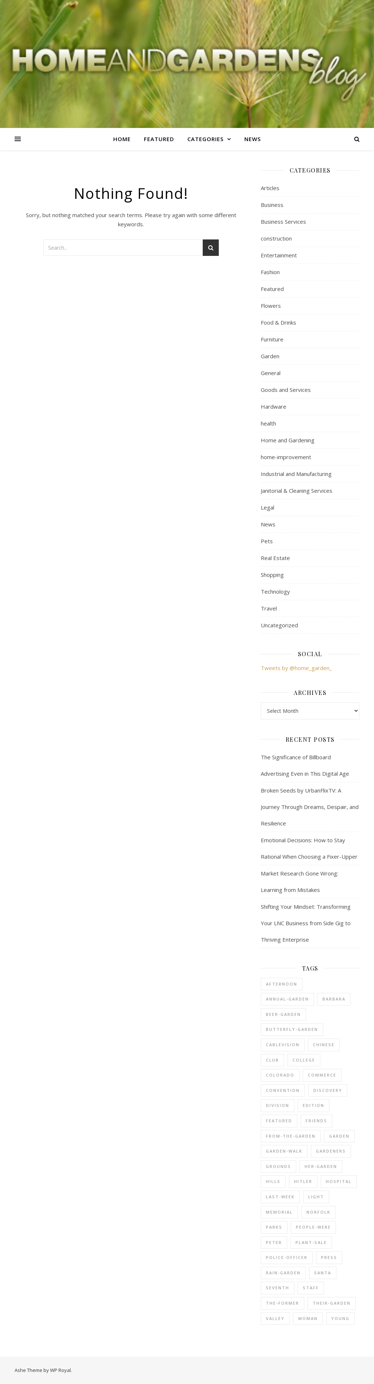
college (304, 1060)
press (329, 1257)
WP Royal (60, 1370)
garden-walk (284, 1151)
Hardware (273, 406)
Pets (267, 541)
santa (322, 1272)
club (272, 1060)
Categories (205, 139)
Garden (270, 356)
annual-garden (287, 999)
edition (313, 1105)
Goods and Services (286, 389)
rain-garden (283, 1272)
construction (276, 238)
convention (283, 1090)
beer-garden (283, 1014)
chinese (324, 1044)
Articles (270, 188)
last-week (280, 1196)
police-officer (287, 1257)
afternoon (281, 984)
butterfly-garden (292, 1029)
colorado (280, 1075)
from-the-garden (291, 1136)
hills (273, 1181)
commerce (322, 1075)
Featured (159, 139)
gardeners (331, 1151)
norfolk (318, 1212)
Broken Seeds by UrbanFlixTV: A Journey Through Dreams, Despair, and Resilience (310, 807)
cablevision (282, 1044)
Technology (275, 591)
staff (311, 1287)
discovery (327, 1090)
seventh (277, 1287)
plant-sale (311, 1242)
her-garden (321, 1166)
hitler (303, 1181)
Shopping (272, 574)
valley (275, 1318)
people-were (313, 1227)
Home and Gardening (287, 440)
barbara (334, 999)
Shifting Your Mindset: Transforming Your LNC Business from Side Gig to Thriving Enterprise (306, 923)
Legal (267, 507)
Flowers (271, 305)
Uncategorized (279, 625)
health (268, 423)
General (270, 373)
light (316, 1196)
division (277, 1105)
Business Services (283, 221)
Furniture (272, 339)
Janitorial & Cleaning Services (296, 490)
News (252, 139)
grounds (278, 1166)
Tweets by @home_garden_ (296, 668)
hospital (339, 1181)
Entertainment (279, 255)
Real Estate (275, 557)
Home (122, 139)
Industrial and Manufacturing (296, 473)
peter (274, 1242)
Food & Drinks (278, 322)
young (340, 1318)
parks (274, 1227)
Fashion (270, 272)
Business (272, 204)
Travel (269, 608)
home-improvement (286, 457)
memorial (279, 1212)
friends (316, 1120)
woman (308, 1318)
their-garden (332, 1303)
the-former (282, 1303)
